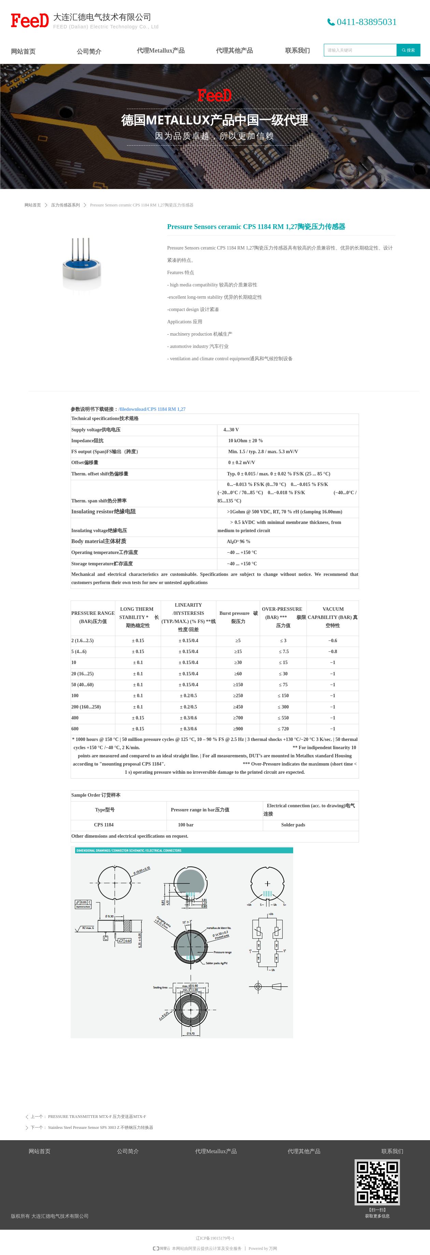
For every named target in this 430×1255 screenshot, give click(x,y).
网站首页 (33, 205)
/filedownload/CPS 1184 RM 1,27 (152, 409)
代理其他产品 (234, 50)
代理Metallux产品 (161, 50)
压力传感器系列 (65, 205)
